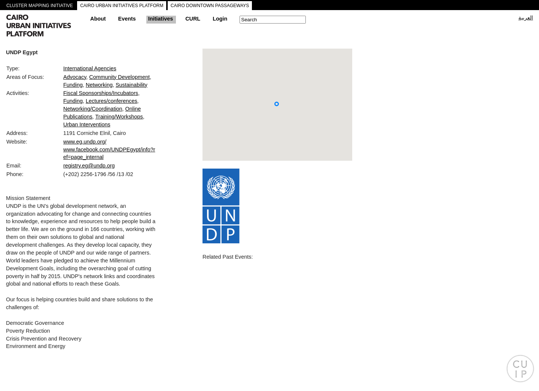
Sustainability (131, 85)
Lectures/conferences (111, 101)
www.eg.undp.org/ (84, 142)
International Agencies (89, 68)
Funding (73, 85)
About (98, 19)
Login (220, 19)
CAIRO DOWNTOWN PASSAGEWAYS (210, 5)
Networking (99, 85)
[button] (277, 104)
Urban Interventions (86, 124)
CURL (192, 19)
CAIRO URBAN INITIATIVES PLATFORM (121, 5)
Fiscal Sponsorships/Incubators (100, 93)
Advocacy (74, 77)
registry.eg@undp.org (89, 166)
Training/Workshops (119, 117)
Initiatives (160, 19)
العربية (525, 18)
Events (127, 19)
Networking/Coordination (92, 109)
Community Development (119, 77)
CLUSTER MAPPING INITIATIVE (39, 5)
